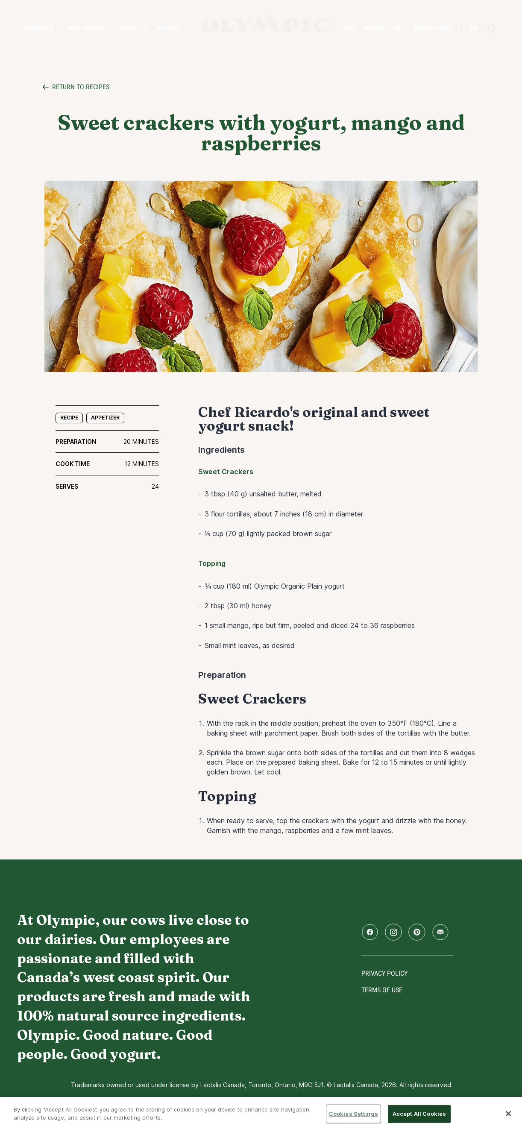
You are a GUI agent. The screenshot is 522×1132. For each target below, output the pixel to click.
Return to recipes (80, 87)
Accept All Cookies (419, 1113)
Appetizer (105, 417)
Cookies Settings (353, 1113)
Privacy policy (384, 973)
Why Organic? (89, 28)
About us (134, 28)
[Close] (508, 1113)
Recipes (168, 28)
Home (265, 22)
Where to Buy (385, 28)
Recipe (69, 417)
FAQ (349, 28)
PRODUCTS (37, 28)
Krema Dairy (433, 28)
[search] (491, 28)
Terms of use (381, 990)
